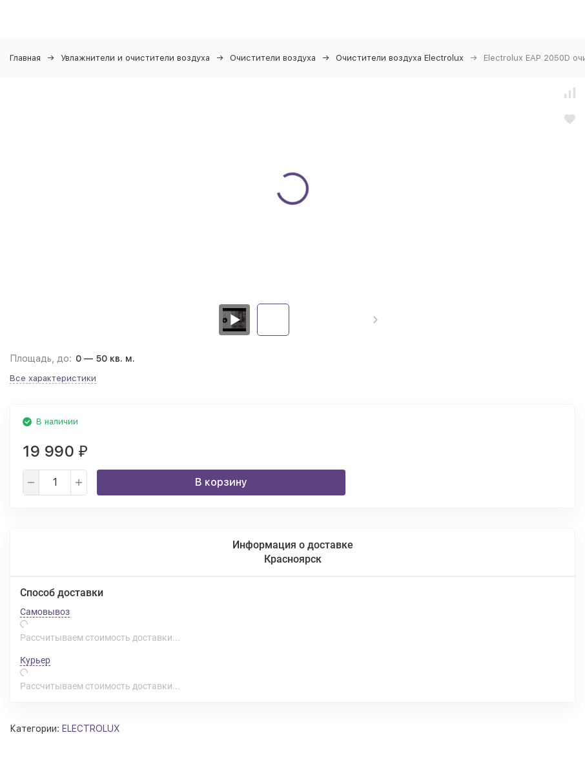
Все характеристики (53, 378)
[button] (375, 320)
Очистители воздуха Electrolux (400, 58)
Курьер (35, 660)
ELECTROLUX (91, 728)
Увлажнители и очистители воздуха (135, 58)
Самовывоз (45, 612)
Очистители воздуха (273, 58)
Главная (25, 58)
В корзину (221, 482)
